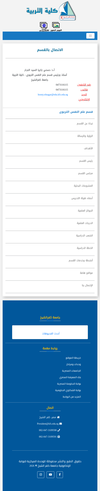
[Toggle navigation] (90, 36)
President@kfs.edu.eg (49, 423)
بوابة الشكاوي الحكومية (68, 390)
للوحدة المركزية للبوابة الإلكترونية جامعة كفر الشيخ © (45, 463)
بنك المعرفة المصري (70, 377)
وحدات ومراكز (73, 364)
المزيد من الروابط (72, 396)
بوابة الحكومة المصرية (69, 383)
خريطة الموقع (73, 357)
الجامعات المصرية (71, 370)
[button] (60, 474)
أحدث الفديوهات (51, 333)
